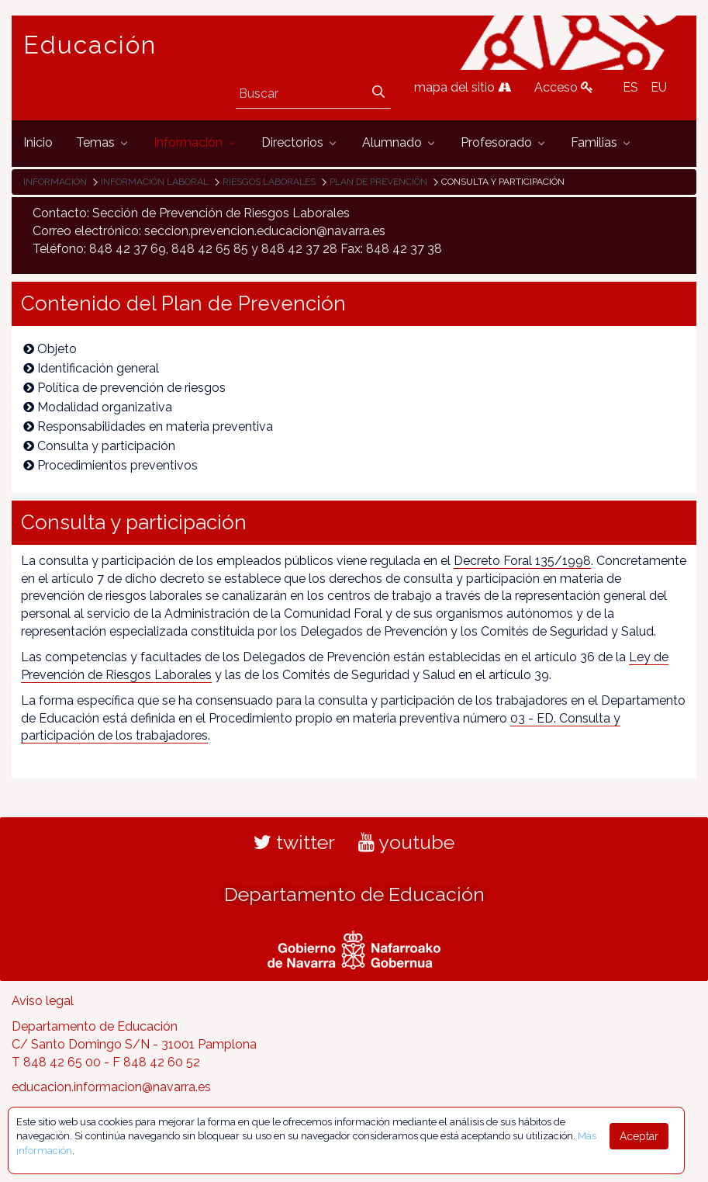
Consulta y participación (99, 445)
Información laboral (155, 181)
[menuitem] (38, 143)
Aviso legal (43, 1000)
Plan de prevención (378, 181)
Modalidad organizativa (97, 407)
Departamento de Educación (354, 894)
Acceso (563, 87)
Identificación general (91, 368)
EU (659, 87)
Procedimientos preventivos (110, 465)
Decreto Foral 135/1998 (522, 560)
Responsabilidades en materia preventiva (148, 426)
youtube (406, 842)
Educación (90, 45)
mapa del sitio (462, 87)
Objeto (50, 348)
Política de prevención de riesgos (124, 387)
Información (55, 181)
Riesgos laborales (269, 181)
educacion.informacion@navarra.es (111, 1087)
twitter (294, 842)
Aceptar (639, 1136)
